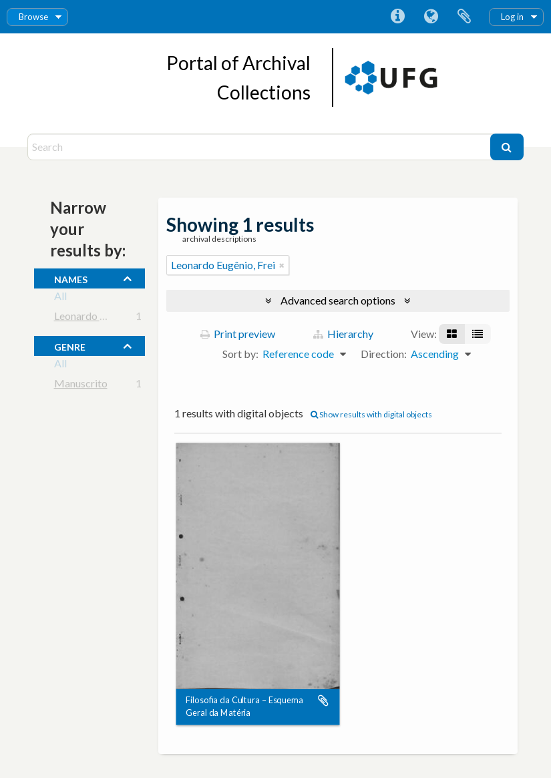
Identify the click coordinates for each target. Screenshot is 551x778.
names (70, 278)
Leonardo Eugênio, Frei (106, 318)
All (60, 298)
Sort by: (240, 353)
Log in (512, 16)
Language (430, 16)
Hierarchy (343, 333)
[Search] (260, 147)
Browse (33, 16)
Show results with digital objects (371, 414)
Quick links (397, 16)
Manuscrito (81, 385)
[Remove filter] (282, 265)
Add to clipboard (323, 701)
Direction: (384, 353)
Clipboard (464, 16)
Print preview (237, 333)
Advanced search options (338, 300)
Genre (69, 345)
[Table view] (477, 334)
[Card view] (452, 334)
